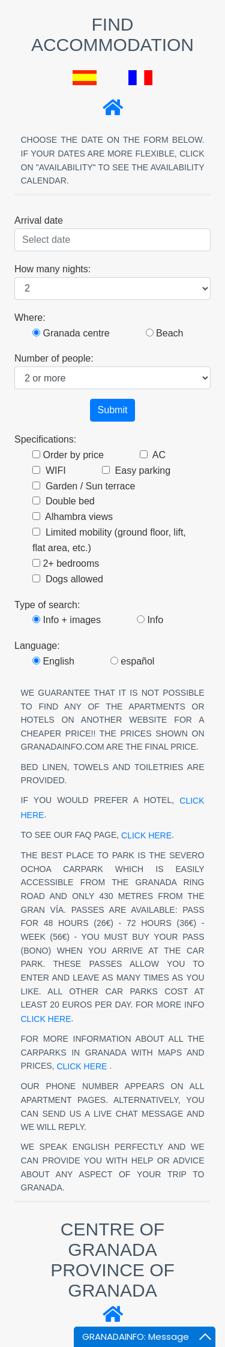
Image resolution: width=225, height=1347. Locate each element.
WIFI (49, 470)
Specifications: (45, 439)
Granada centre (71, 333)
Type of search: (47, 605)
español (132, 661)
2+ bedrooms (65, 563)
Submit (113, 410)
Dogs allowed (67, 579)
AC (153, 455)
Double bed (63, 501)
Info (150, 620)
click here (146, 835)
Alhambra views (72, 517)
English (53, 661)
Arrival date (38, 220)
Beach (165, 333)
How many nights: (52, 269)
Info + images (66, 620)
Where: (30, 317)
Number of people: (54, 358)
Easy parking (136, 470)
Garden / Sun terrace (83, 486)
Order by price (68, 455)
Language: (37, 646)
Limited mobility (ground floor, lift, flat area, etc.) (109, 540)
